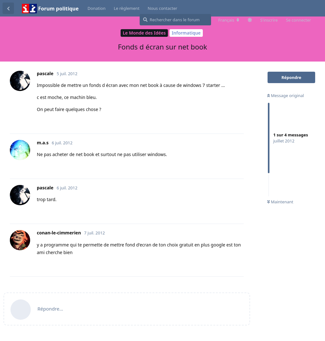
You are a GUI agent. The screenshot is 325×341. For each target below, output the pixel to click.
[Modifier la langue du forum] (228, 20)
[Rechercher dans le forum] (175, 19)
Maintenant (280, 202)
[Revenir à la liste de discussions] (8, 8)
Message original (285, 95)
